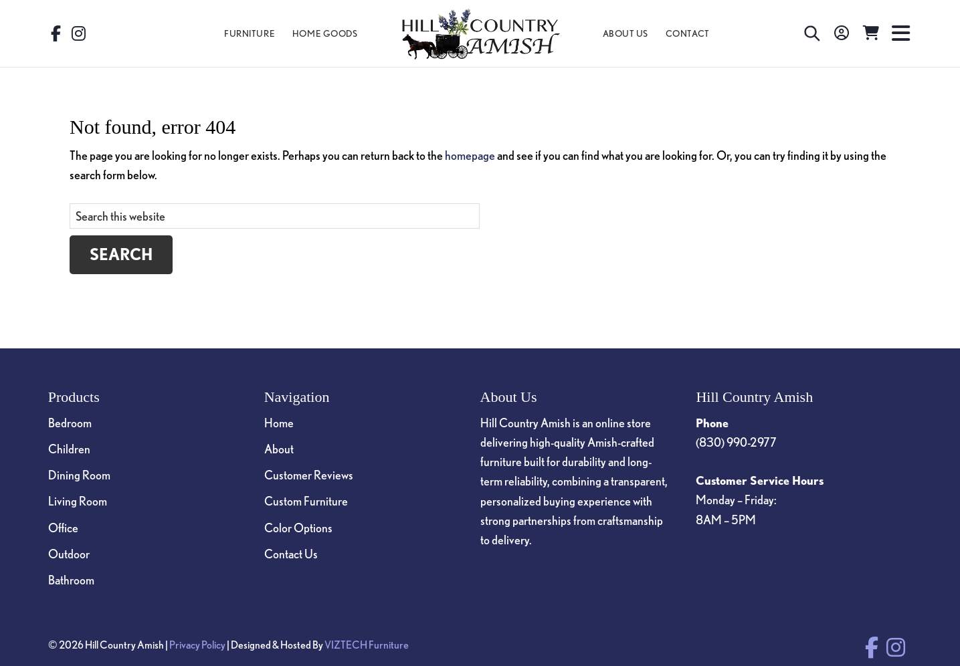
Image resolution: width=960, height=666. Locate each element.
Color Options (298, 527)
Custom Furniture (306, 501)
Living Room (77, 501)
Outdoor (69, 553)
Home (279, 422)
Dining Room (79, 474)
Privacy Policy (197, 645)
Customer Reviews (308, 474)
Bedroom (70, 422)
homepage (470, 155)
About (279, 448)
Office (63, 527)
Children (69, 448)
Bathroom (71, 579)
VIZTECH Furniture (366, 645)
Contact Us (291, 553)
